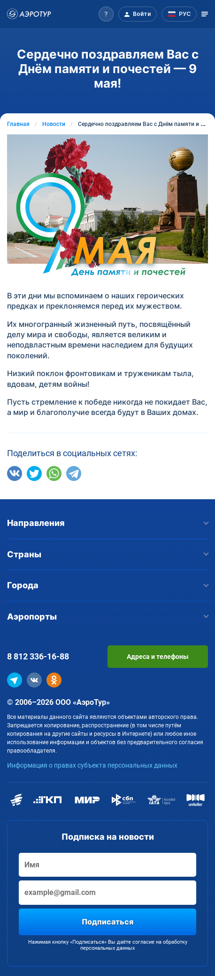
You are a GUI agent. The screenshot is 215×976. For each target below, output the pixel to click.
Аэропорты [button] (107, 616)
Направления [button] (107, 523)
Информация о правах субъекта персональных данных (92, 765)
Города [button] (107, 585)
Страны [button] (107, 554)
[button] (106, 14)
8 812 (38, 656)
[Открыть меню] (205, 14)
